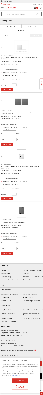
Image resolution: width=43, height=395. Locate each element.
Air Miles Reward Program (32, 270)
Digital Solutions (7, 310)
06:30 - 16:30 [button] (36, 4)
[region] (20, 375)
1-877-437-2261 (7, 1)
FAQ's (3, 285)
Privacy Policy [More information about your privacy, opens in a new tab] (16, 375)
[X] (38, 360)
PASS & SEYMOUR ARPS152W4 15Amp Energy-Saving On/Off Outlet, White (20, 167)
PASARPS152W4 (6, 165)
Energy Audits (6, 318)
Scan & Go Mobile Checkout (33, 310)
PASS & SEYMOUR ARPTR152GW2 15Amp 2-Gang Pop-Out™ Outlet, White (19, 58)
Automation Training (9, 321)
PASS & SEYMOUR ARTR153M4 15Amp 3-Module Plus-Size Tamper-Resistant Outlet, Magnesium (19, 221)
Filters (11, 26)
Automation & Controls (9, 294)
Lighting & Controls (30, 294)
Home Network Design (31, 318)
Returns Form (28, 280)
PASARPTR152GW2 (7, 56)
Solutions (21, 305)
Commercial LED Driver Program (31, 314)
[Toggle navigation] (2, 8)
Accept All (20, 380)
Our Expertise (21, 290)
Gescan (21, 265)
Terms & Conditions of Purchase (9, 281)
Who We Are (5, 270)
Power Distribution (30, 297)
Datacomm (5, 297)
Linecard (26, 273)
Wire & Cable (6, 301)
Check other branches (9, 75)
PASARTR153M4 (6, 219)
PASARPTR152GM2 (7, 110)
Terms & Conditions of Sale (33, 277)
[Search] (21, 14)
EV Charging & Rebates (31, 301)
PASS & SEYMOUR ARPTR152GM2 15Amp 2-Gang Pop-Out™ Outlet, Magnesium (19, 112)
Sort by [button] (31, 26)
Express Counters (8, 313)
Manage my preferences (20, 386)
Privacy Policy (6, 277)
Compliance (5, 273)
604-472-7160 (18, 335)
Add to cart (7, 89)
